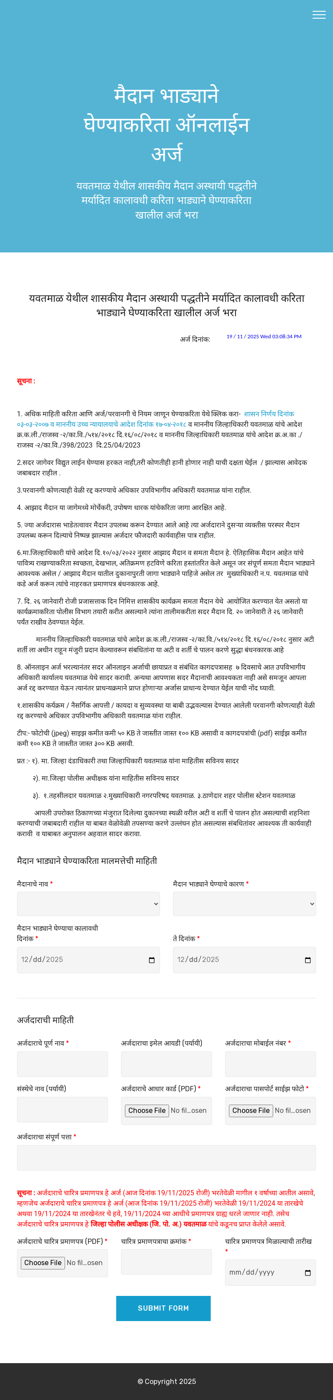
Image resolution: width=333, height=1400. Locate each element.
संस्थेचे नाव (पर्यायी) (41, 1089)
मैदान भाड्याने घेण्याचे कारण (211, 884)
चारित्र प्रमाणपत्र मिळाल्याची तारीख (268, 1246)
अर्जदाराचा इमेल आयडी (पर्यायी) (161, 1043)
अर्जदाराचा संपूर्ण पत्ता (46, 1137)
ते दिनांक (186, 939)
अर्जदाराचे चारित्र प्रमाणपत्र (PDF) (62, 1241)
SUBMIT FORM (163, 1308)
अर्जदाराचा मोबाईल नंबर (258, 1043)
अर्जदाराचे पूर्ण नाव (43, 1043)
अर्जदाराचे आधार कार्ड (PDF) (161, 1089)
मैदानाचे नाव (35, 884)
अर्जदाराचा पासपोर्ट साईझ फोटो (267, 1089)
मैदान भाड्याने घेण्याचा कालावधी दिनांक (57, 933)
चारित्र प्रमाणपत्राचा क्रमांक (156, 1241)
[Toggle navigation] (319, 14)
